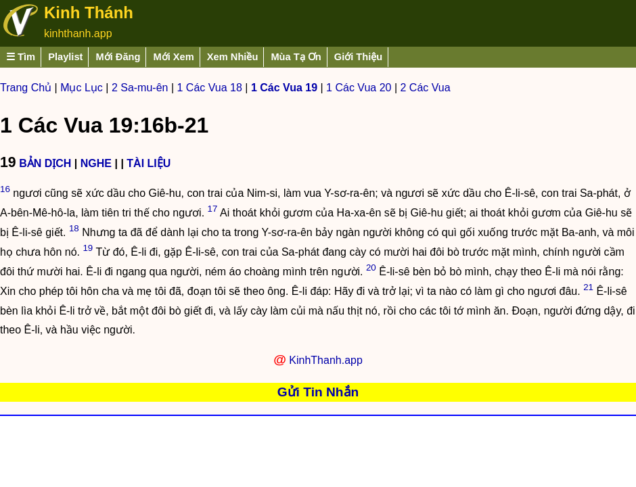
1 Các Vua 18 (209, 87)
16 (5, 189)
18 (74, 228)
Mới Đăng (117, 56)
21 (588, 287)
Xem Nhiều (232, 56)
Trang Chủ (25, 87)
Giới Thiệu (358, 56)
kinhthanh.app (78, 33)
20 (371, 267)
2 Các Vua (426, 87)
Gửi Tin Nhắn (318, 392)
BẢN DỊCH (45, 163)
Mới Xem (173, 56)
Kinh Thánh (88, 12)
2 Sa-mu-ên (140, 87)
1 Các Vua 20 (358, 87)
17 (213, 209)
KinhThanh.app (326, 360)
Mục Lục (81, 87)
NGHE (96, 163)
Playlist (65, 56)
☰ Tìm (20, 56)
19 (88, 248)
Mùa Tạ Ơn (296, 56)
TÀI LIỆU (149, 163)
